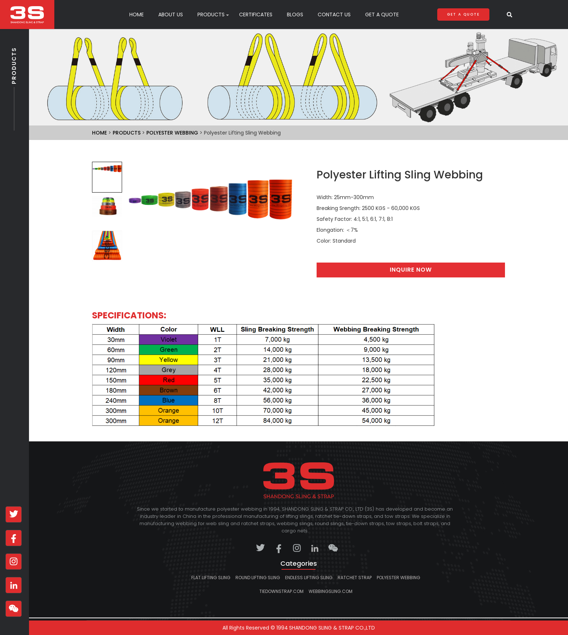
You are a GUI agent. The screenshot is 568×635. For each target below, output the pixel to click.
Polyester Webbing (172, 132)
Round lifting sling (257, 577)
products (211, 14)
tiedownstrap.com (281, 591)
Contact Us (334, 14)
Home (136, 14)
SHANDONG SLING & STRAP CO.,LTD (332, 627)
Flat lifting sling (210, 577)
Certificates (255, 14)
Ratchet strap (355, 577)
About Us (170, 14)
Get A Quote (382, 14)
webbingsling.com (330, 591)
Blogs (295, 14)
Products (14, 86)
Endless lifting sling (309, 577)
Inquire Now (411, 269)
